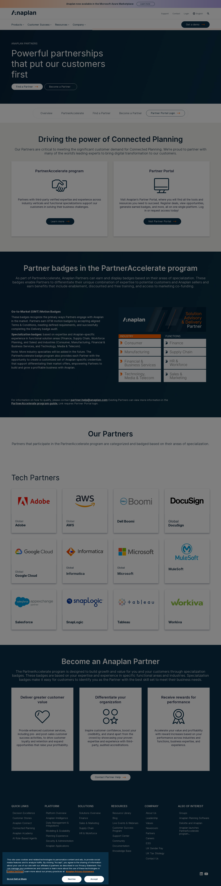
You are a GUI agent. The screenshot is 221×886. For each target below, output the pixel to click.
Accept (94, 881)
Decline (71, 881)
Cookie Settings (15, 874)
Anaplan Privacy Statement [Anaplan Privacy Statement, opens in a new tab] (80, 874)
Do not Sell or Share (17, 881)
